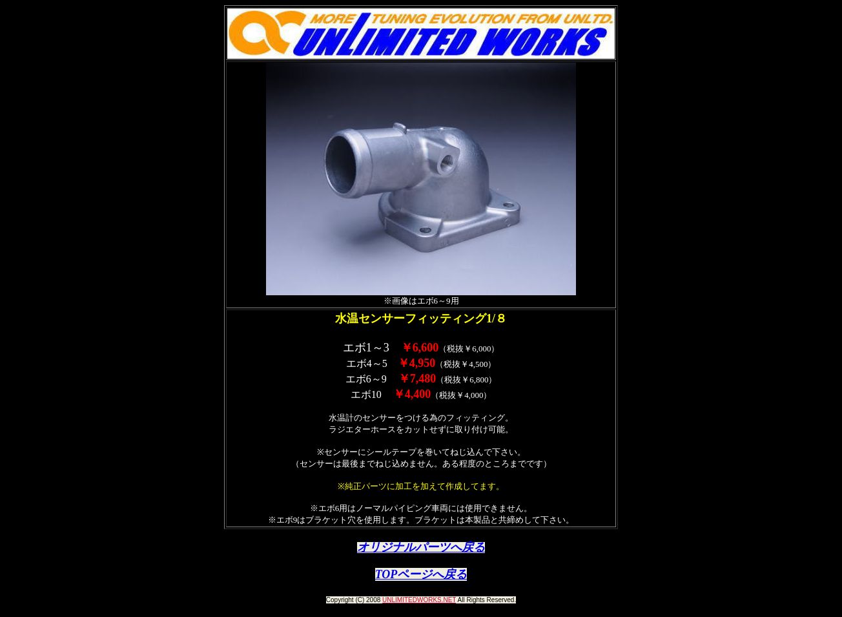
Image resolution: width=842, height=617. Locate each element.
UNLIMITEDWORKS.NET (419, 599)
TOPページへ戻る (421, 574)
